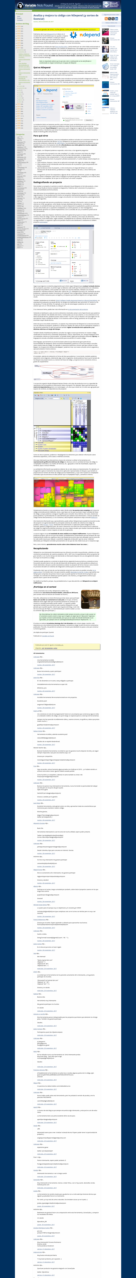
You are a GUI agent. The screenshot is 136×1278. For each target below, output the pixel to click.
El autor (90, 4)
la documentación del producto (78, 309)
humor (19, 191)
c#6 (18, 165)
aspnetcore (20, 147)
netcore (19, 205)
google (19, 186)
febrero (20, 100)
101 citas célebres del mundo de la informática (113, 49)
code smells (60, 143)
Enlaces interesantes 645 (115, 39)
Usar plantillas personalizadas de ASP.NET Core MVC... (24, 65)
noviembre (21, 52)
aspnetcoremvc (21, 148)
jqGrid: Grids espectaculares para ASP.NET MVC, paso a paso (114, 76)
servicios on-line (21, 218)
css (18, 171)
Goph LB (36, 711)
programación (20, 213)
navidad (19, 203)
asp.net (19, 145)
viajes (18, 240)
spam (18, 225)
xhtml (18, 247)
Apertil (36, 1107)
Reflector (94, 518)
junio (19, 92)
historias (19, 189)
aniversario (20, 142)
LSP (70, 291)
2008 (19, 123)
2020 (19, 40)
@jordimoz (91, 29)
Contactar (98, 4)
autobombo (20, 154)
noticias (19, 206)
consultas (19, 169)
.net (18, 137)
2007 (19, 125)
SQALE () (76, 300)
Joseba (36, 1191)
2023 (19, 33)
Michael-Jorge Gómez (40, 905)
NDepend (50, 34)
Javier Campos (38, 1029)
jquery (18, 196)
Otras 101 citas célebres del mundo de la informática (114, 57)
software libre (20, 222)
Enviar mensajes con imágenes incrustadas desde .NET (114, 66)
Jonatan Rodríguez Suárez (42, 1228)
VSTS (51, 525)
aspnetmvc (20, 150)
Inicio (85, 4)
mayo (20, 94)
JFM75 (35, 972)
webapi (19, 245)
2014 (19, 109)
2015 (19, 106)
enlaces (19, 179)
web (18, 244)
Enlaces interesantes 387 (115, 100)
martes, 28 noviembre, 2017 (46, 665)
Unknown (37, 657)
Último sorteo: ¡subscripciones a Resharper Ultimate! (114, 32)
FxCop (59, 141)
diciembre (21, 50)
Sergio (35, 1126)
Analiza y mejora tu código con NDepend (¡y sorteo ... (24, 55)
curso (18, 174)
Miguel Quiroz (38, 870)
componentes (20, 167)
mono (18, 199)
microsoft (19, 198)
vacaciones (20, 234)
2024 (19, 31)
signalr (19, 220)
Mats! (35, 1052)
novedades (20, 208)
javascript (19, 194)
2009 (19, 121)
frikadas (19, 184)
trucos (18, 232)
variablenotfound (21, 235)
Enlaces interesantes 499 (115, 83)
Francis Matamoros (40, 920)
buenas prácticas (21, 162)
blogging (19, 160)
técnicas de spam (21, 228)
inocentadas (20, 193)
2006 (19, 128)
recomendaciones (21, 215)
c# (17, 164)
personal (19, 211)
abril (19, 96)
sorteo (18, 223)
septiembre (21, 88)
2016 (19, 104)
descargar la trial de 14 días (79, 572)
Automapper (43, 222)
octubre (20, 86)
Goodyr (36, 1171)
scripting (19, 217)
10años (19, 138)
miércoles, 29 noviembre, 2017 (47, 969)
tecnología (19, 230)
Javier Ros (37, 678)
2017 (19, 48)
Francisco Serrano (39, 1070)
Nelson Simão (38, 731)
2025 (19, 29)
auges (18, 152)
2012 (19, 114)
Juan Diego (37, 803)
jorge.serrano (38, 1252)
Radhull (36, 994)
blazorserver (20, 157)
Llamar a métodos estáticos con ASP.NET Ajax (114, 110)
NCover (45, 525)
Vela (35, 954)
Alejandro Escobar (39, 824)
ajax (18, 140)
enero (20, 102)
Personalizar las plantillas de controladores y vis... (24, 78)
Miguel (36, 1083)
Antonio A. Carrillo (39, 1014)
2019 (19, 43)
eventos (19, 182)
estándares (20, 181)
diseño (19, 177)
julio (19, 90)
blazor (18, 155)
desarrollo (19, 176)
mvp (18, 201)
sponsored (20, 227)
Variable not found (48, 636)
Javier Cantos (38, 944)
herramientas (20, 188)
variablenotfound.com (23, 237)
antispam (19, 143)
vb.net (18, 239)
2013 (19, 111)
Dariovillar (37, 1180)
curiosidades (20, 172)
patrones (19, 210)
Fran (35, 766)
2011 (19, 116)
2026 (19, 26)
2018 (19, 45)
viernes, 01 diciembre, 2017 (46, 1249)
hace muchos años (61, 47)
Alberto (36, 887)
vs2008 (19, 242)
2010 (19, 118)
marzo (20, 98)
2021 (19, 38)
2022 (19, 36)
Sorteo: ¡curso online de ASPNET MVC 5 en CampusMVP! (114, 93)
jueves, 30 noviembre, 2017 (46, 1207)
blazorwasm (20, 159)
